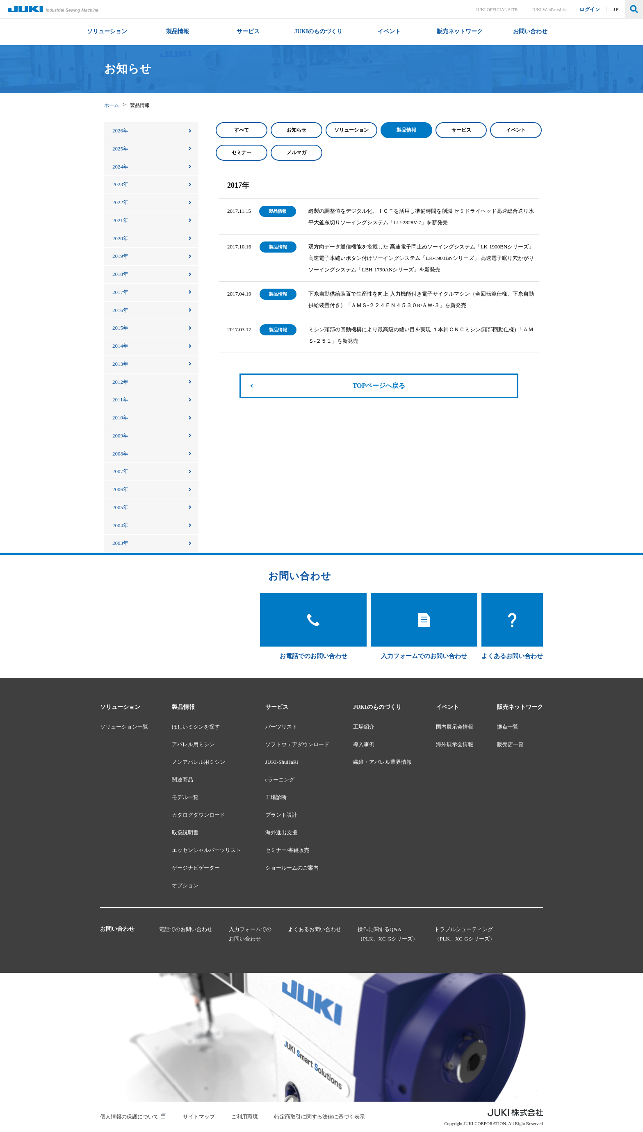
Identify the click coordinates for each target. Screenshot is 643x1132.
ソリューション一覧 (124, 727)
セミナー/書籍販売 (287, 850)
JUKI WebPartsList (549, 9)
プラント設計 (281, 815)
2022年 (120, 202)
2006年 (120, 489)
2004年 (120, 525)
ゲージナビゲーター (196, 868)
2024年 (120, 167)
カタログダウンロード (198, 815)
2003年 (120, 543)
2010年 (120, 418)
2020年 (120, 238)
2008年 (120, 454)
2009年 (120, 436)
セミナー (241, 152)
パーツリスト (281, 727)
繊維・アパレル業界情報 (382, 762)
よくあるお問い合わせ (314, 929)
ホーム (111, 105)
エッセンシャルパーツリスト (206, 850)
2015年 (120, 328)
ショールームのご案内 (292, 868)
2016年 (120, 310)
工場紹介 (363, 727)
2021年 (120, 220)
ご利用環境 (244, 1117)
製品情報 (406, 130)
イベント (516, 130)
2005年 (120, 507)
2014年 (120, 346)
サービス (461, 130)
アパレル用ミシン (193, 744)
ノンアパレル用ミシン (198, 762)
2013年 (120, 364)
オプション (185, 885)
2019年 (120, 256)
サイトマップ (199, 1117)
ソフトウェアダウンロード (297, 744)
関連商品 (182, 780)
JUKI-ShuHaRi (281, 762)
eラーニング (279, 780)
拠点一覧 (507, 727)
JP (616, 9)
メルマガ (296, 152)
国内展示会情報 (454, 727)
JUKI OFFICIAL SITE (497, 9)
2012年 (120, 382)
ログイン (590, 9)
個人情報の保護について (129, 1117)
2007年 (120, 471)
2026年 (120, 131)
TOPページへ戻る (379, 385)
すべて (241, 130)
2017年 (120, 292)
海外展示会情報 (454, 744)
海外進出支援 (281, 832)
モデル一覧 (185, 797)
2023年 (120, 184)
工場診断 (276, 797)
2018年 (120, 274)
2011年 (120, 399)
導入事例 (363, 744)
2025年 (120, 149)
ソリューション (351, 130)
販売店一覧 (510, 744)
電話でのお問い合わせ (185, 929)
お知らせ (296, 130)
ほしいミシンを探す (196, 727)
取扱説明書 (185, 832)
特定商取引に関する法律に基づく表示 (319, 1117)
